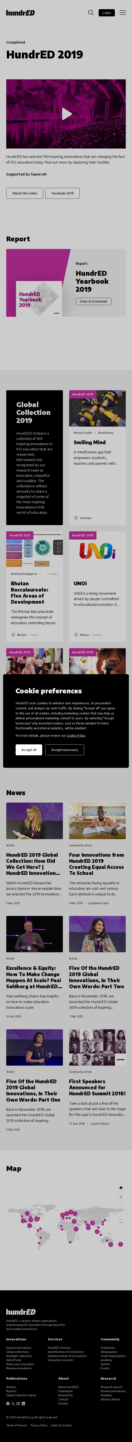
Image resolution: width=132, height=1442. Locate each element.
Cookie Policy (76, 736)
